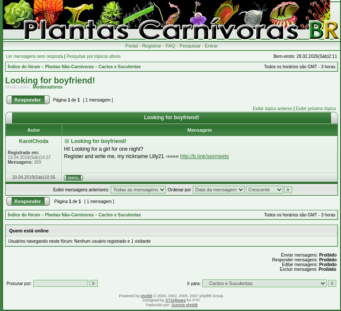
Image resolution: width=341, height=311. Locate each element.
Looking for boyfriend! (50, 80)
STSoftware (176, 300)
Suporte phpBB (185, 305)
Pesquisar (190, 45)
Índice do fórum (24, 66)
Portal (131, 45)
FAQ (170, 45)
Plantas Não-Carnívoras (69, 66)
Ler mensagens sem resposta (34, 56)
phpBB (146, 296)
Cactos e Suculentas (120, 66)
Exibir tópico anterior (272, 108)
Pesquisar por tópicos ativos (94, 56)
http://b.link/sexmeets (204, 156)
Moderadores (48, 86)
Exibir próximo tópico (316, 108)
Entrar (211, 45)
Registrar (152, 45)
